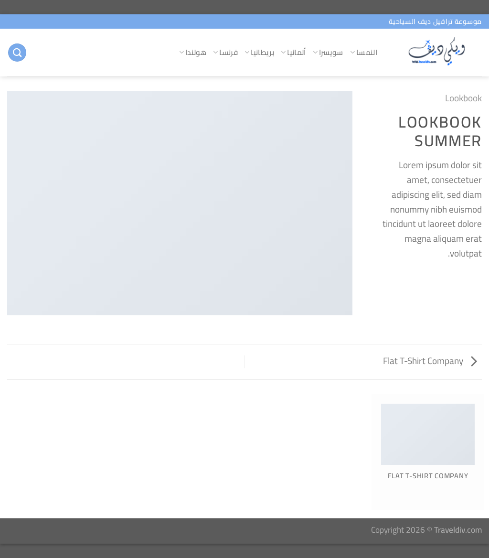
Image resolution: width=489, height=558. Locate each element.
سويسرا (328, 52)
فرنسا (225, 52)
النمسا (363, 52)
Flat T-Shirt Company (430, 360)
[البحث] (17, 52)
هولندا (192, 52)
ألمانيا (293, 52)
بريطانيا (259, 52)
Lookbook (463, 98)
